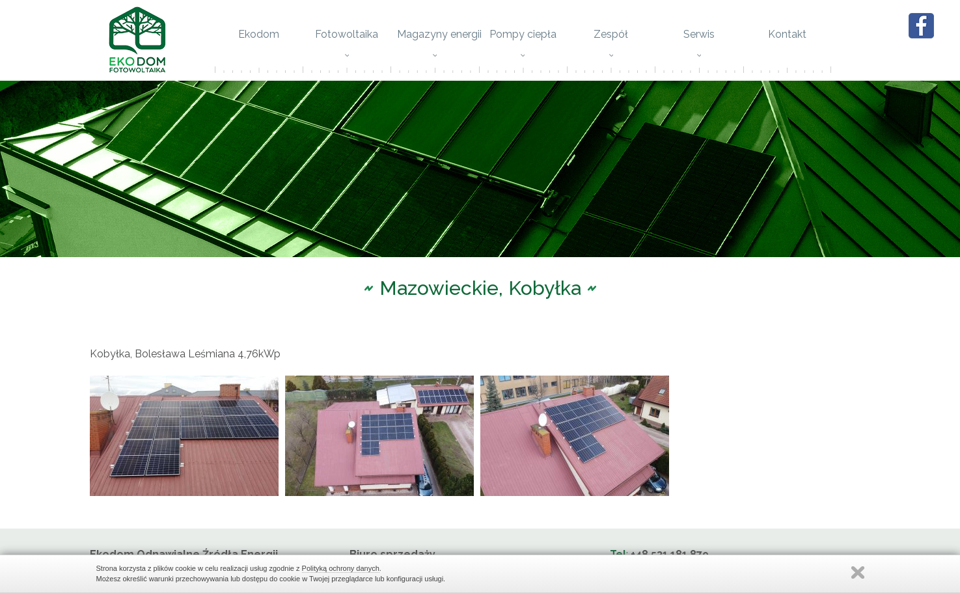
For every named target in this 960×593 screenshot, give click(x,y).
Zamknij (857, 572)
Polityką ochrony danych (340, 568)
